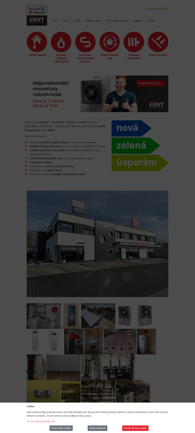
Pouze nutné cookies (61, 428)
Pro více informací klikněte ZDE (41, 421)
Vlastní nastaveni (97, 428)
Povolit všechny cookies (135, 428)
